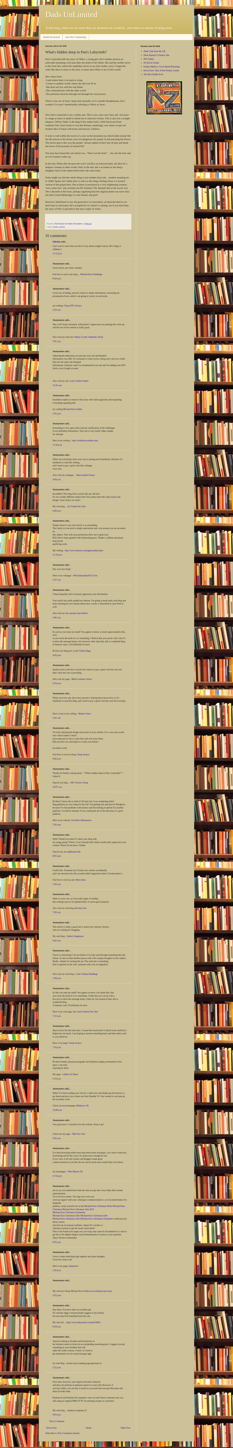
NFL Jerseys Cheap (79, 782)
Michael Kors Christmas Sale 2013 (78, 1209)
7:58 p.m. (57, 978)
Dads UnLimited (71, 14)
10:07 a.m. (57, 787)
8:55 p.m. (57, 1242)
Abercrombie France (85, 475)
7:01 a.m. (57, 341)
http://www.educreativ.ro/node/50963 (83, 1322)
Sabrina (56, 241)
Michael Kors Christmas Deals (98, 1206)
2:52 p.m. (57, 1295)
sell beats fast (80, 908)
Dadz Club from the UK (155, 51)
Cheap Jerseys (83, 754)
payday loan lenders (79, 613)
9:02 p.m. (57, 759)
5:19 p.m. (57, 1078)
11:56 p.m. (57, 445)
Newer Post (51, 1428)
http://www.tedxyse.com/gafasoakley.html (84, 550)
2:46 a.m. (57, 617)
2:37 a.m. (57, 580)
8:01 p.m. (57, 856)
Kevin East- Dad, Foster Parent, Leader (161, 70)
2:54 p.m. (57, 683)
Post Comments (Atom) (68, 1433)
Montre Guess (84, 713)
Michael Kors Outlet (72, 409)
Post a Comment (56, 1421)
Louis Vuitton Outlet (79, 381)
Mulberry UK (82, 1105)
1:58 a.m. (57, 884)
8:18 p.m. (57, 1326)
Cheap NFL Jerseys (73, 305)
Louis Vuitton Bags (82, 651)
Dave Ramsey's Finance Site (156, 55)
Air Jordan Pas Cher (76, 506)
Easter (55, 227)
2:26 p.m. (57, 1270)
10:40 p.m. (57, 1110)
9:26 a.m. (57, 1138)
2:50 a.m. (57, 310)
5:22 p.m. (57, 1367)
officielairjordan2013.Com (85, 575)
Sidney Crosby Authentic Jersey (88, 337)
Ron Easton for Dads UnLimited (68, 224)
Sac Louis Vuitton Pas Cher (85, 1011)
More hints (81, 880)
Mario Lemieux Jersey (82, 679)
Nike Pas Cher (78, 1134)
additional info (74, 852)
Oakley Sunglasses (75, 936)
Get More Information (81, 820)
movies (62, 227)
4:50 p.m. (57, 479)
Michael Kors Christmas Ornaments (69, 1212)
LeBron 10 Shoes (70, 1074)
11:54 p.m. (57, 1176)
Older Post (125, 1428)
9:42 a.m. (57, 940)
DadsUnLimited (51, 37)
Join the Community (75, 37)
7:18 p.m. (57, 1047)
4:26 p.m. (57, 655)
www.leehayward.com (101, 1291)
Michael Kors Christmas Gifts (66, 1215)
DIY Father (149, 59)
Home (88, 1428)
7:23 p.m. (57, 1016)
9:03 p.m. (57, 1414)
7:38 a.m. (57, 912)
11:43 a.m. (57, 385)
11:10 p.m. (57, 555)
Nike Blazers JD (75, 1171)
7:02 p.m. (57, 824)
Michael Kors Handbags (91, 274)
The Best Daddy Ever (153, 74)
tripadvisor (73, 1266)
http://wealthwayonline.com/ (85, 440)
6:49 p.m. (57, 511)
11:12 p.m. (57, 253)
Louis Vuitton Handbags (87, 974)
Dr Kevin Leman (151, 63)
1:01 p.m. (57, 413)
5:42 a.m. (57, 718)
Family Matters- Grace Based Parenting (162, 66)
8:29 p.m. (57, 278)
